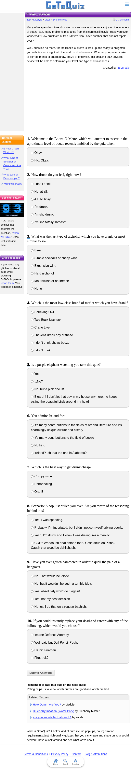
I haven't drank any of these (52, 335)
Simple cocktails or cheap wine (54, 258)
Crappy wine (41, 476)
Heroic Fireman (43, 650)
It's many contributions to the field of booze (62, 437)
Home (55, 762)
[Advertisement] (78, 102)
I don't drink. (41, 184)
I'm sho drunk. (42, 214)
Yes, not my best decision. (51, 599)
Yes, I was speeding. (47, 520)
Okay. (36, 152)
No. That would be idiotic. (50, 576)
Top (29, 19)
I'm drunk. (39, 206)
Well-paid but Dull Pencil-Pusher (55, 642)
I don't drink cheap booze (50, 342)
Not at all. (39, 191)
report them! (7, 283)
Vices (47, 19)
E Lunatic (123, 67)
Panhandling (41, 484)
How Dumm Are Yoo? (47, 704)
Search (65, 762)
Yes (35, 373)
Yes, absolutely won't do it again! (55, 591)
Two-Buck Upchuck (46, 319)
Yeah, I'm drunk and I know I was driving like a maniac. (71, 535)
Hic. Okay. (40, 160)
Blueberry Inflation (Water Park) (53, 711)
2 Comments (122, 19)
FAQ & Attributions (96, 754)
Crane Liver (41, 327)
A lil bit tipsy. (41, 199)
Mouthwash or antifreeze (50, 281)
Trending (75, 762)
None (36, 288)
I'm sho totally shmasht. (49, 222)
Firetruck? (39, 657)
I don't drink (41, 350)
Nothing (38, 445)
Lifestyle (37, 19)
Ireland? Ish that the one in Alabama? (59, 453)
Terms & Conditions (36, 754)
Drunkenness (60, 19)
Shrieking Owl (42, 312)
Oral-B (37, 491)
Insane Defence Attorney (50, 635)
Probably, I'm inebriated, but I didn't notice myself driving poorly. (77, 527)
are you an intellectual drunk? (52, 717)
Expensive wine (43, 265)
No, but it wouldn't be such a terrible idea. (61, 583)
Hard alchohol (42, 273)
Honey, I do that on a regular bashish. (59, 606)
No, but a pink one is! (47, 389)
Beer (36, 250)
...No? (37, 381)
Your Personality (12, 183)
